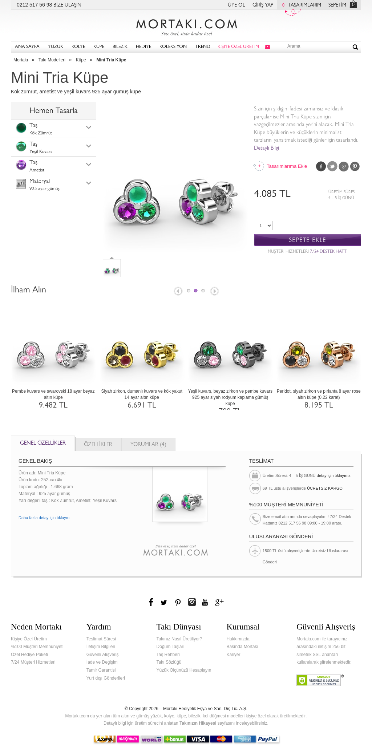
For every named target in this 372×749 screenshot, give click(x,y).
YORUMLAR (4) (148, 445)
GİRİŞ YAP (262, 5)
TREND (202, 47)
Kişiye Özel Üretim (29, 638)
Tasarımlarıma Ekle (287, 166)
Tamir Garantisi (101, 670)
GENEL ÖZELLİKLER (43, 443)
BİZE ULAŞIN (67, 5)
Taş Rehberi (168, 654)
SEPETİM (337, 5)
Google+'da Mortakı (220, 602)
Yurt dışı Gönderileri (105, 678)
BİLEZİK (120, 47)
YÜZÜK (55, 47)
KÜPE (98, 47)
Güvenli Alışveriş (102, 654)
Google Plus (344, 166)
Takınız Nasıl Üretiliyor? (179, 638)
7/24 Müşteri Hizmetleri (33, 662)
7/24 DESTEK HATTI (329, 252)
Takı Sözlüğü (169, 662)
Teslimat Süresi (101, 638)
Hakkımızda (237, 638)
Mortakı (20, 59)
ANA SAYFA (27, 47)
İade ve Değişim (102, 662)
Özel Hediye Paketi (29, 654)
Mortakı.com (186, 26)
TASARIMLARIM (300, 5)
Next (215, 291)
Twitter (332, 166)
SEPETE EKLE (307, 240)
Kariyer (233, 654)
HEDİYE (143, 47)
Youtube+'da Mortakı (205, 602)
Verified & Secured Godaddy (320, 680)
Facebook (321, 166)
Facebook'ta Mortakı (151, 602)
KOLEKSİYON (173, 47)
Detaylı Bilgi (266, 148)
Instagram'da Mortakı (192, 602)
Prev (177, 291)
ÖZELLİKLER (98, 445)
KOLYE (78, 47)
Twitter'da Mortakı (164, 602)
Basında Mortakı (242, 646)
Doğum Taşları (171, 646)
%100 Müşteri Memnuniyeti (37, 646)
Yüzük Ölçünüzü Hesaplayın (184, 670)
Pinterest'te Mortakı (177, 602)
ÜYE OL (236, 5)
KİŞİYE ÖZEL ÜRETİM (238, 47)
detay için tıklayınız (334, 475)
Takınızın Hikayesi (198, 723)
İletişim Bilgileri (100, 646)
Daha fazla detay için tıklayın (44, 517)
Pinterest (355, 166)
